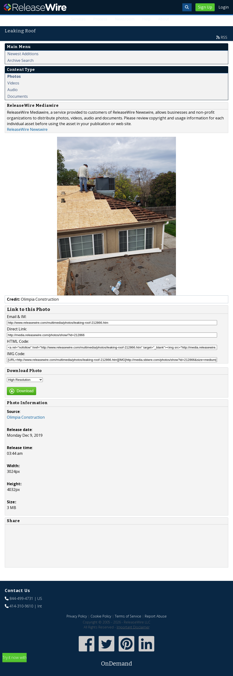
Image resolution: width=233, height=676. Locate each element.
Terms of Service (128, 616)
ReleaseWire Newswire (27, 129)
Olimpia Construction (26, 417)
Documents (17, 96)
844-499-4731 (21, 598)
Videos (13, 83)
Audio (12, 89)
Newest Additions (23, 53)
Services (78, 19)
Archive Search (20, 60)
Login (223, 7)
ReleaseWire (35, 7)
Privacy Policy (77, 616)
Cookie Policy (101, 616)
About (163, 19)
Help (146, 19)
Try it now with (116, 661)
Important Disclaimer (133, 627)
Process (100, 19)
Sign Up (205, 7)
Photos (14, 76)
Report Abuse (156, 616)
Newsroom (125, 19)
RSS (224, 37)
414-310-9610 (21, 606)
